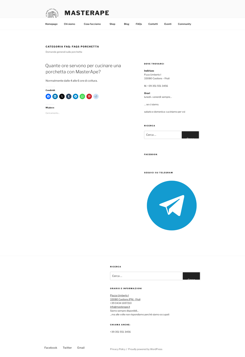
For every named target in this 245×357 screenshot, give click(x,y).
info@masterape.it (120, 306)
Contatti (153, 23)
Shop (114, 23)
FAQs (139, 23)
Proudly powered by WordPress (145, 349)
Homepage (51, 23)
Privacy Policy (117, 349)
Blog (126, 23)
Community (186, 23)
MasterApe (86, 13)
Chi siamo (71, 23)
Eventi (168, 23)
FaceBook (151, 154)
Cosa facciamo (94, 23)
